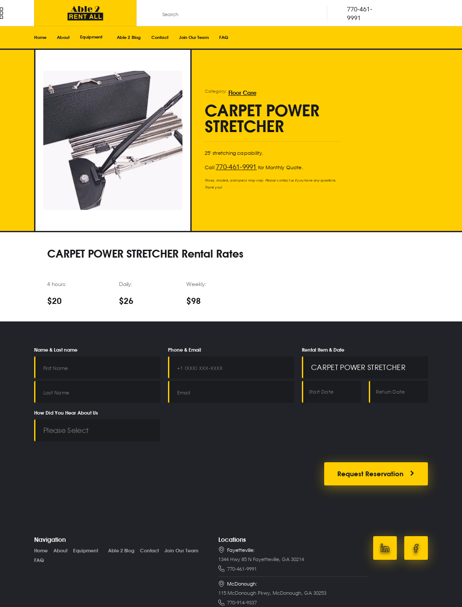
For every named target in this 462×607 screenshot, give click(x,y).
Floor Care (239, 93)
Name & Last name (55, 350)
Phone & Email (184, 350)
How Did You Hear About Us (66, 401)
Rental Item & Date (323, 350)
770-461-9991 (231, 164)
